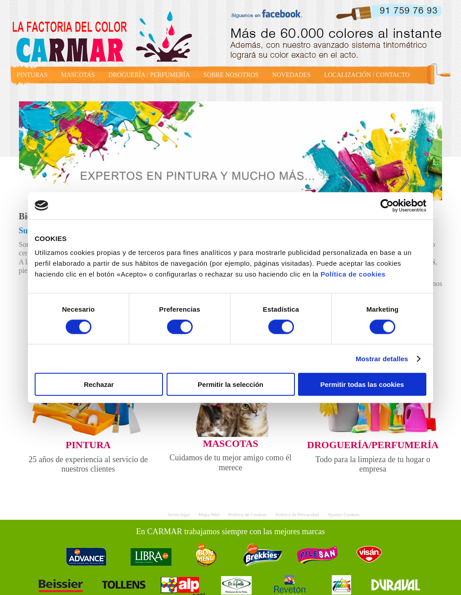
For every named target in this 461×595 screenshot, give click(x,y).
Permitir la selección (230, 384)
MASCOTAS (78, 75)
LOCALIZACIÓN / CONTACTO (367, 75)
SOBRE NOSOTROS (231, 75)
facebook (270, 12)
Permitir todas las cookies (362, 384)
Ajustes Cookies (343, 514)
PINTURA (88, 444)
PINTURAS (32, 75)
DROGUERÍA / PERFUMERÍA (149, 75)
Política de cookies (353, 274)
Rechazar (99, 384)
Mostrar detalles (382, 358)
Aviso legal (178, 514)
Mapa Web (209, 514)
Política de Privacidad (297, 514)
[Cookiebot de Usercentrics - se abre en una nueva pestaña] (387, 205)
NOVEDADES (291, 75)
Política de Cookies (247, 514)
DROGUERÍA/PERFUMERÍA (372, 444)
